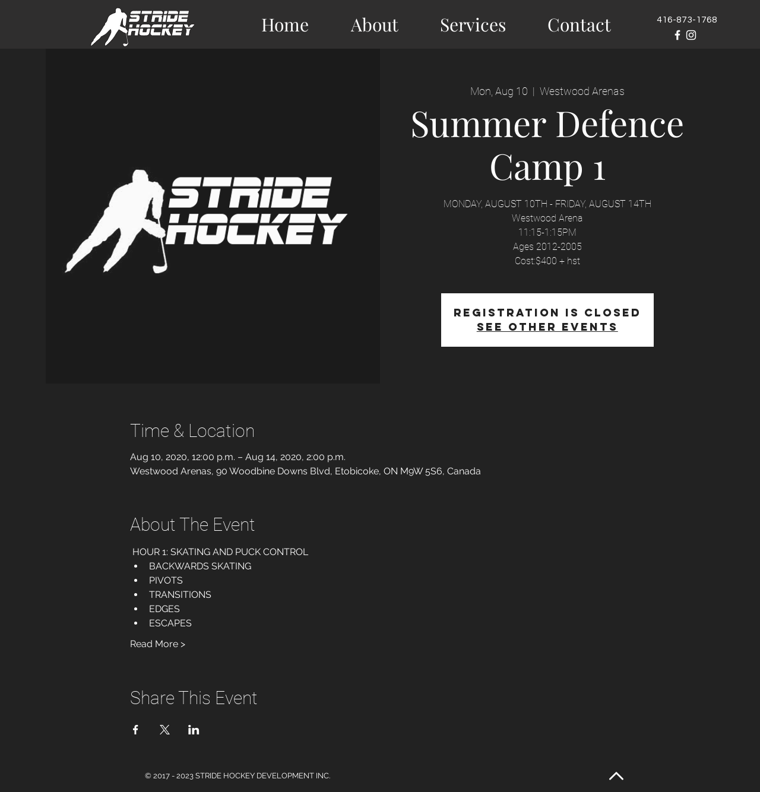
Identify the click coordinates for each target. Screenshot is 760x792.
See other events (547, 327)
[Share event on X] (164, 729)
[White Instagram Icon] (691, 35)
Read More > (157, 644)
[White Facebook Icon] (677, 35)
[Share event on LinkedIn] (194, 729)
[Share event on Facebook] (135, 729)
